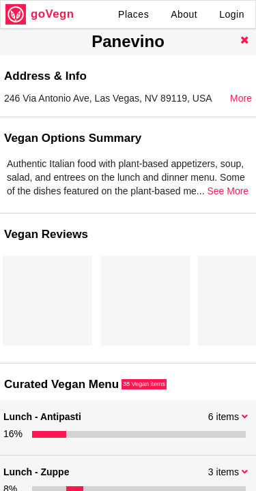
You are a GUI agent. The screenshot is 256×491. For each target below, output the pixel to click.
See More (227, 190)
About (184, 14)
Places (133, 14)
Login (231, 14)
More (241, 98)
